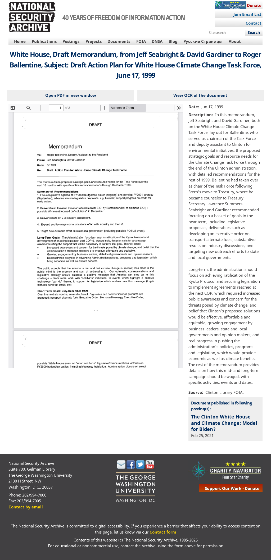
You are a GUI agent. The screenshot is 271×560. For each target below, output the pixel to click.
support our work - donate (232, 488)
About (235, 41)
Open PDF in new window (70, 95)
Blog (173, 41)
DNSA (157, 41)
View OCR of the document (200, 95)
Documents (118, 41)
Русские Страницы (203, 41)
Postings (70, 41)
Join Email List (247, 14)
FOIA (141, 41)
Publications (44, 41)
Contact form (163, 532)
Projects (93, 41)
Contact (253, 23)
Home (20, 41)
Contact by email (25, 506)
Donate (254, 5)
